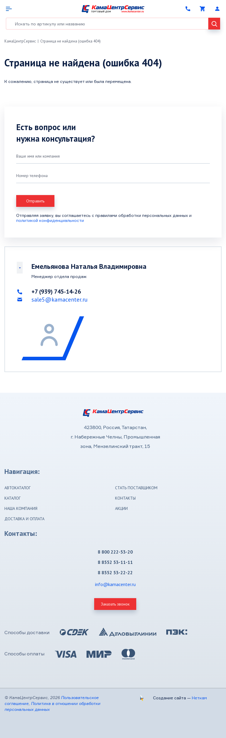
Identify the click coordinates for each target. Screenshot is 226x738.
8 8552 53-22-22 (115, 572)
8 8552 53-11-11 (115, 562)
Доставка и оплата (24, 518)
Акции (121, 508)
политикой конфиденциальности (50, 220)
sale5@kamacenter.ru (59, 299)
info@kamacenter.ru (115, 584)
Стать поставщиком (136, 487)
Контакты (125, 498)
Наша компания (20, 508)
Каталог (12, 498)
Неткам (199, 697)
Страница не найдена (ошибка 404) (70, 41)
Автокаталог (17, 487)
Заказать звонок (115, 604)
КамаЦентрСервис (20, 41)
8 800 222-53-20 (115, 552)
